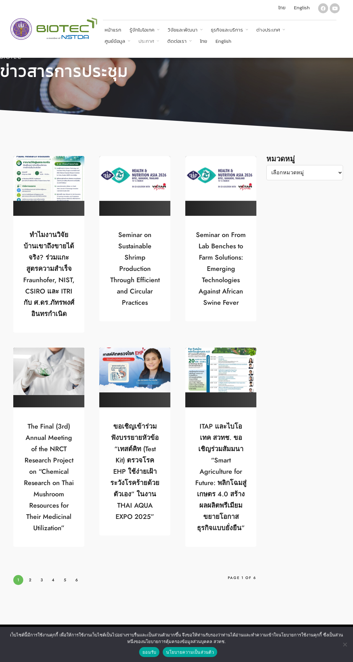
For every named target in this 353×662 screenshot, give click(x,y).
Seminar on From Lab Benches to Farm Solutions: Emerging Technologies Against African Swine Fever (221, 268)
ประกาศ (146, 41)
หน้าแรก (113, 30)
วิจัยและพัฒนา (183, 30)
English (223, 41)
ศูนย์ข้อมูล (115, 41)
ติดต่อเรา (177, 41)
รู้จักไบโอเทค (142, 30)
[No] (344, 644)
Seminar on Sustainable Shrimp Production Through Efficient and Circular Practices (135, 268)
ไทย (203, 41)
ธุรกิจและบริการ (227, 30)
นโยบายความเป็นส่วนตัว (190, 652)
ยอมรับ (149, 652)
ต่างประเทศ (268, 30)
